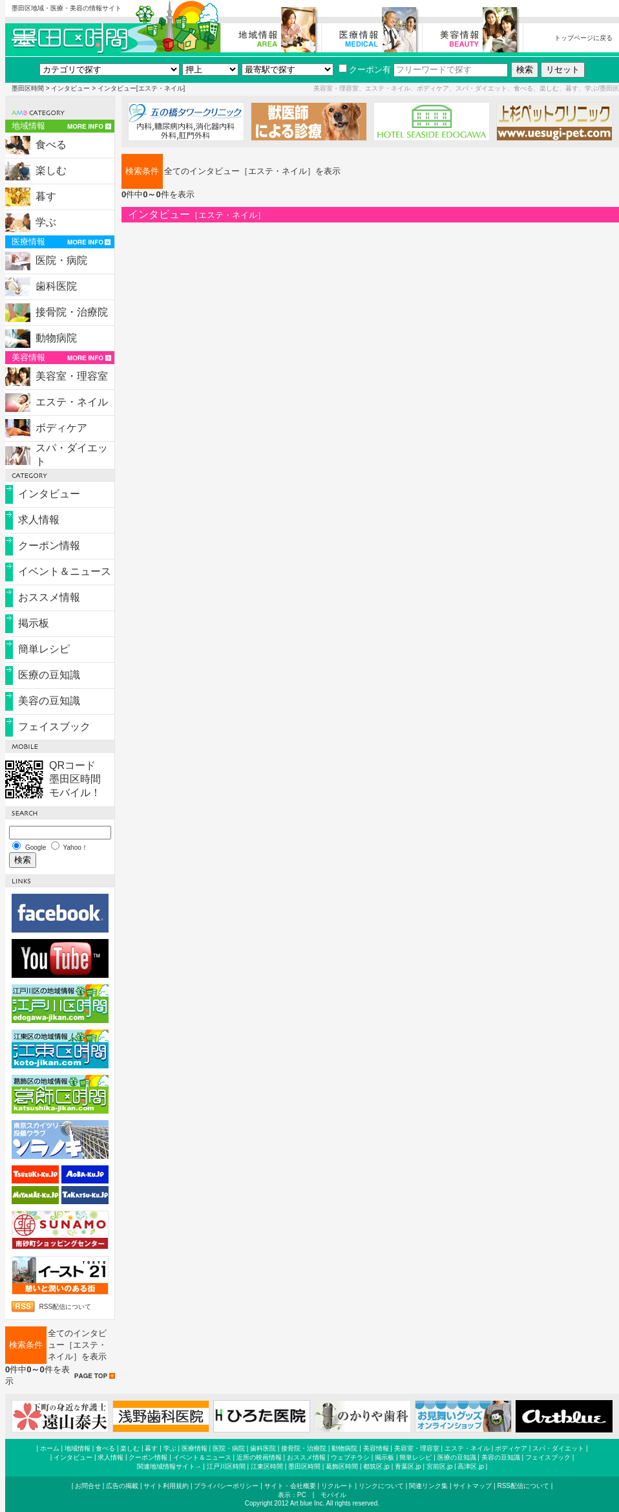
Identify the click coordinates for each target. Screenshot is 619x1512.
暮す (46, 196)
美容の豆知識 (49, 700)
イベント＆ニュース (64, 571)
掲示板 (33, 623)
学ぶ (46, 222)
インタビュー (70, 88)
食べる (51, 144)
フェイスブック (54, 726)
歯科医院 (56, 286)
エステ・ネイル (72, 401)
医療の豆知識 (49, 674)
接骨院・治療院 (72, 312)
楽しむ (51, 170)
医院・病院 (61, 260)
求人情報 (38, 519)
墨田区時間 (28, 88)
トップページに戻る (583, 37)
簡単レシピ (44, 648)
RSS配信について (65, 1306)
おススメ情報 (49, 597)
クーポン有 (365, 69)
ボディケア (61, 427)
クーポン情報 (49, 545)
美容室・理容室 (72, 376)
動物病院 (56, 337)
